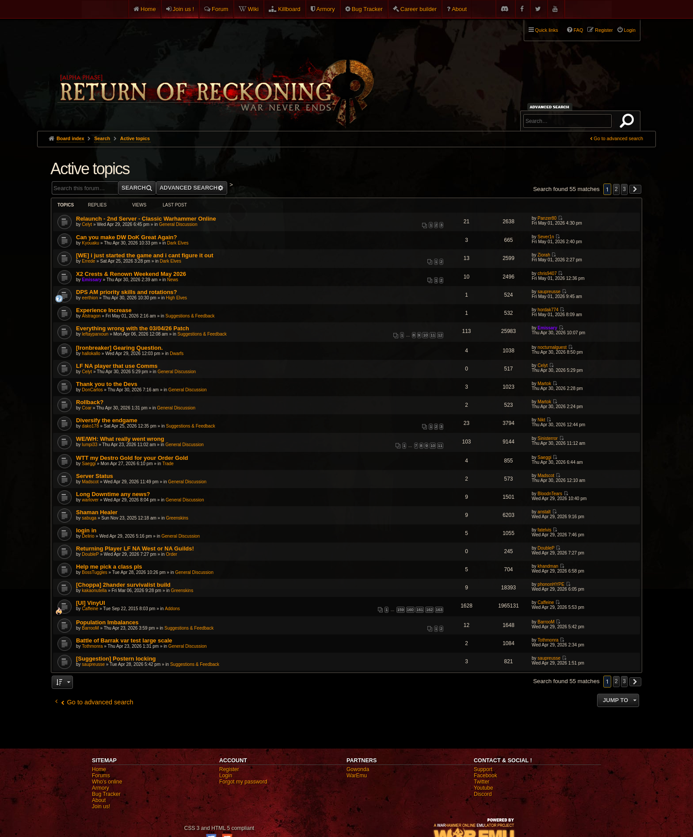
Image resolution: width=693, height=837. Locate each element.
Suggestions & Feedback (189, 315)
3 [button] (624, 189)
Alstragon (91, 315)
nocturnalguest (552, 347)
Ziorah (543, 254)
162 (429, 610)
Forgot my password (243, 782)
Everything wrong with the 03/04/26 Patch (132, 328)
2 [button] (616, 189)
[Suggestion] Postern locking (116, 658)
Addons (172, 608)
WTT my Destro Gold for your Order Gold (132, 458)
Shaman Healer (97, 512)
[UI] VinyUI (90, 603)
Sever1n (545, 236)
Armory (325, 9)
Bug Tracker (367, 9)
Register (229, 769)
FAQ (578, 30)
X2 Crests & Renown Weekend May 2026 (131, 274)
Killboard (289, 9)
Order (171, 554)
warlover (90, 499)
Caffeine (90, 608)
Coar (86, 407)
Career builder (418, 9)
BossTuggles (94, 572)
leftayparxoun (95, 334)
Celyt (87, 224)
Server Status (94, 476)
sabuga (89, 518)
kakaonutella (94, 590)
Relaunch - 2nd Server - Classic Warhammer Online (146, 218)
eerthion (90, 297)
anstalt (543, 511)
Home (148, 9)
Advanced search (551, 107)
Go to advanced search (618, 138)
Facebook (485, 775)
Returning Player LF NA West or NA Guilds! (135, 548)
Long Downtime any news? (113, 494)
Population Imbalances (107, 622)
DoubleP (90, 554)
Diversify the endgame (106, 420)
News (172, 279)
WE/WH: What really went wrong (120, 439)
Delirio (88, 536)
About (459, 9)
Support (483, 769)
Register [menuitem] (604, 30)
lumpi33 (89, 444)
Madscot (90, 481)
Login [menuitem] (630, 30)
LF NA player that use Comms (116, 366)
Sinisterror (547, 438)
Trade (168, 463)
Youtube (483, 788)
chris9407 (546, 273)
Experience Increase (104, 310)
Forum (220, 9)
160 (410, 610)
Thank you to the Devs (106, 384)
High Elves (176, 297)
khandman (547, 566)
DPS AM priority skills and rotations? (126, 292)
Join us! (101, 806)
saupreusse (548, 291)
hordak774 (547, 309)
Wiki (253, 9)
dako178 (90, 426)
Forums (101, 775)
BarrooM (90, 628)
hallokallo (91, 353)
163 (439, 610)
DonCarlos (92, 389)
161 (419, 610)
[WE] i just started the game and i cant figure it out (144, 255)
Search (628, 122)
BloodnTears (549, 493)
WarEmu (356, 775)
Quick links (546, 30)
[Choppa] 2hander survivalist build (123, 584)
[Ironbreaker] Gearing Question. (119, 347)
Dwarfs (176, 353)
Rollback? (89, 402)
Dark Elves (177, 243)
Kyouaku (90, 243)
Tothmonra (92, 646)
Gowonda (357, 769)
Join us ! (183, 9)
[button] (635, 189)
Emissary (91, 279)
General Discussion (178, 224)
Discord (483, 794)
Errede (88, 261)
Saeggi (88, 463)
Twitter (481, 782)
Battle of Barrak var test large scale (124, 640)
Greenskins (177, 518)
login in (86, 530)
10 (425, 335)
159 (400, 610)
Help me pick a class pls (109, 566)
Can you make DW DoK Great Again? (126, 237)
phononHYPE (550, 584)
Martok (544, 383)
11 (432, 335)
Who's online (107, 782)
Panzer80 (546, 218)
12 (440, 335)
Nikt (541, 419)
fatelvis (544, 529)
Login (225, 775)
